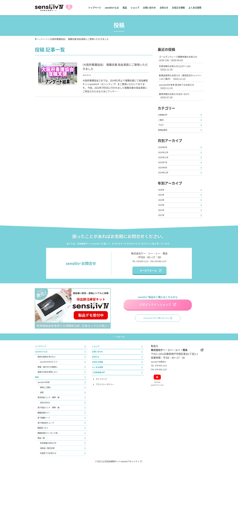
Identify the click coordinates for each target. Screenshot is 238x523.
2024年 (162, 221)
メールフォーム (148, 296)
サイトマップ (104, 416)
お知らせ (163, 7)
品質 (42, 434)
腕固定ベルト (45, 479)
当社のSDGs (46, 447)
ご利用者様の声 (100, 408)
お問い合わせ (148, 7)
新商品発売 (164, 138)
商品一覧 (42, 492)
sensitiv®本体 (45, 421)
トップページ (91, 7)
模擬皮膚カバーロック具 (51, 486)
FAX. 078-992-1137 (161, 286)
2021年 (162, 240)
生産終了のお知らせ (51, 511)
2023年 (162, 227)
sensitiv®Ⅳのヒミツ (51, 395)
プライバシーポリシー (109, 423)
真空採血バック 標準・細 (52, 440)
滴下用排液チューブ (48, 473)
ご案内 (162, 125)
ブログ (162, 132)
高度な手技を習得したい (51, 408)
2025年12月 (164, 163)
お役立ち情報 (177, 7)
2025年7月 (164, 176)
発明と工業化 (47, 428)
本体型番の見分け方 (51, 498)
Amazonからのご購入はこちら (156, 345)
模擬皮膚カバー (46, 460)
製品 (122, 7)
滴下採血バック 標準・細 (52, 453)
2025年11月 (164, 170)
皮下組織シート (46, 466)
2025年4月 (164, 183)
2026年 (162, 208)
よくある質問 (194, 7)
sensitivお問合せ (160, 391)
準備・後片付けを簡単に (51, 402)
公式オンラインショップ (154, 329)
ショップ (133, 7)
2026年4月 (164, 157)
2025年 (162, 214)
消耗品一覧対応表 (49, 505)
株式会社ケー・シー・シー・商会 (175, 379)
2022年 (162, 233)
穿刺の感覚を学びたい (50, 389)
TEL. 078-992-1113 (137, 286)
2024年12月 (164, 189)
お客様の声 (164, 119)
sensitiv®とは (109, 7)
